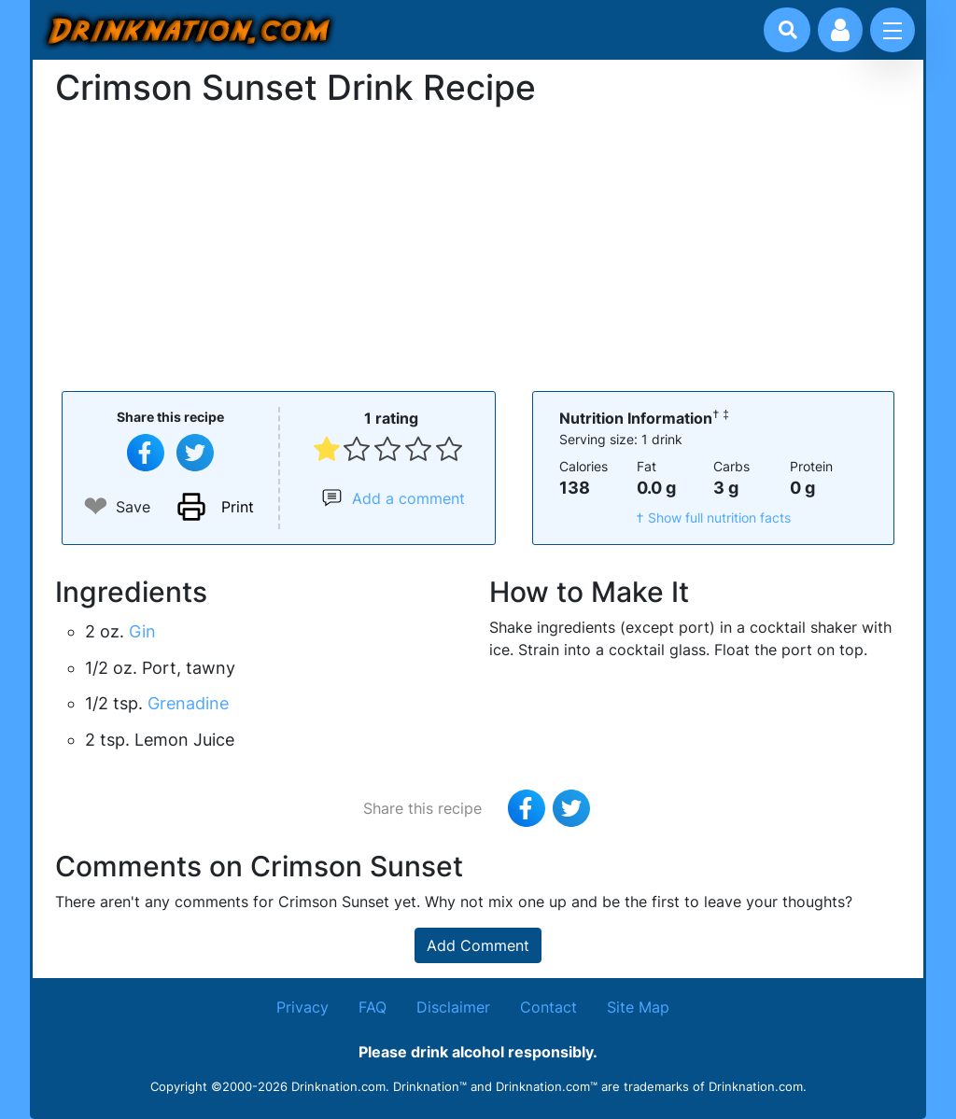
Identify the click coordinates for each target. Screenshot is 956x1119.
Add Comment (478, 945)
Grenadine (188, 703)
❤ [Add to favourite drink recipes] (95, 506)
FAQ (372, 1007)
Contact (548, 1007)
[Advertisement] (478, 247)
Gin (142, 631)
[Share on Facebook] (145, 452)
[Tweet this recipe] (195, 452)
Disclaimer (453, 1007)
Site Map (638, 1007)
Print (237, 506)
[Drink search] (788, 29)
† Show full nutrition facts (713, 517)
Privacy (302, 1007)
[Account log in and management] (840, 29)
